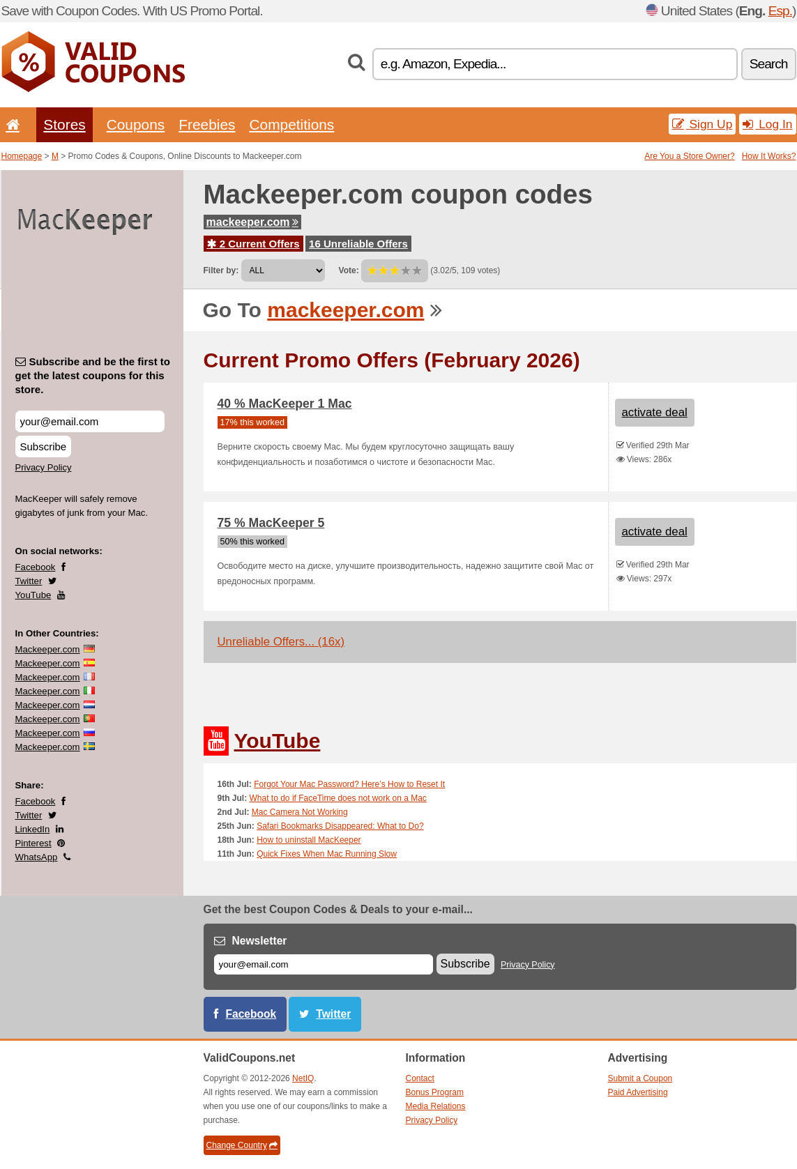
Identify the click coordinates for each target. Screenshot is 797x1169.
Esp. (780, 10)
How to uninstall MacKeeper (308, 840)
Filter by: (221, 270)
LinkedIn (32, 829)
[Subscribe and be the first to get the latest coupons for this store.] (90, 421)
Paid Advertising (638, 1092)
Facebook (35, 567)
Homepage (22, 156)
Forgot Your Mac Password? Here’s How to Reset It (349, 784)
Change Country (242, 1145)
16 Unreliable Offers (358, 244)
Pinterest (33, 843)
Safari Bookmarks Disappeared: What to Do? (340, 826)
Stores (64, 124)
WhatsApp (36, 857)
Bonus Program (435, 1092)
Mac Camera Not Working (300, 812)
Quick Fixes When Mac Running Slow (327, 854)
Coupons (136, 124)
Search (769, 63)
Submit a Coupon (640, 1078)
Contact (420, 1078)
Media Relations (436, 1106)
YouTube (33, 595)
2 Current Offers (253, 244)
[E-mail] (323, 964)
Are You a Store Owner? (689, 156)
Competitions (291, 124)
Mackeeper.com (47, 649)
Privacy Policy (43, 467)
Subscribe (43, 446)
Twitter (29, 581)
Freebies (207, 124)
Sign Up (702, 124)
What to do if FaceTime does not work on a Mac (338, 798)
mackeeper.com (252, 222)
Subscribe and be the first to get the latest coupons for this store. (93, 375)
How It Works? (769, 156)
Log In (767, 124)
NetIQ (303, 1078)
